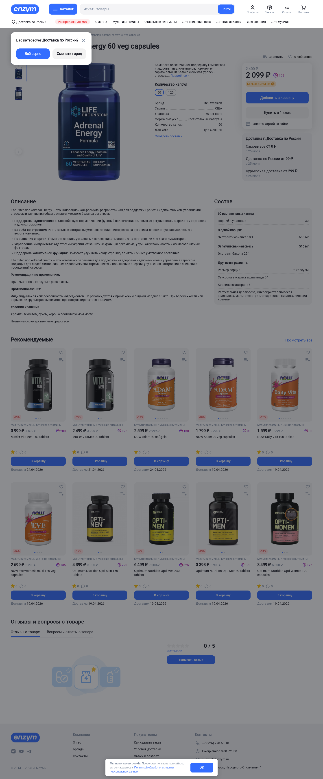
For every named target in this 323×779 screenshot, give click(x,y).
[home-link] (25, 9)
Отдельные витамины (160, 22)
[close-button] (83, 40)
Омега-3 (101, 22)
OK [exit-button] (201, 767)
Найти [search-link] (226, 9)
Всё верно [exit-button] (33, 54)
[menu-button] (63, 9)
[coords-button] (28, 21)
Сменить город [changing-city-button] (69, 54)
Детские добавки (229, 22)
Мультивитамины (126, 22)
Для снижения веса (196, 22)
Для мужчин (280, 22)
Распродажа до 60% (72, 22)
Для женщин (256, 22)
